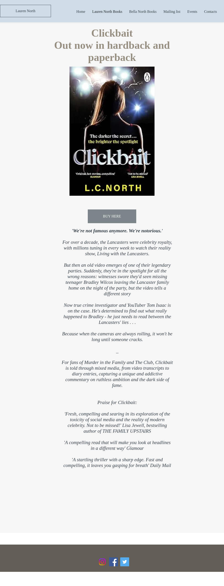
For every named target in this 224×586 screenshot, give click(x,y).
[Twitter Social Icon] (124, 561)
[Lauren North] (25, 11)
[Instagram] (102, 561)
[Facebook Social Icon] (113, 561)
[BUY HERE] (112, 216)
